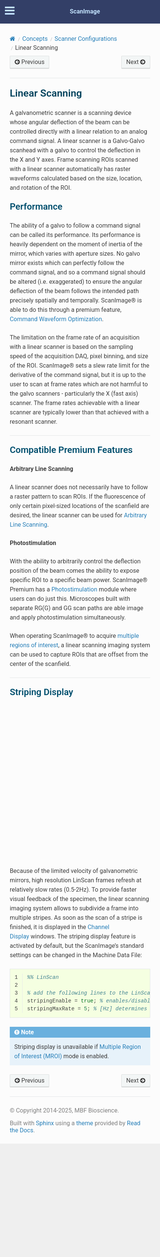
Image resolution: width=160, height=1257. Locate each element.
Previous (30, 62)
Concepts (35, 38)
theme (84, 1123)
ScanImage (85, 11)
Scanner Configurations (85, 38)
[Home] (12, 39)
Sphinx (45, 1123)
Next (135, 62)
